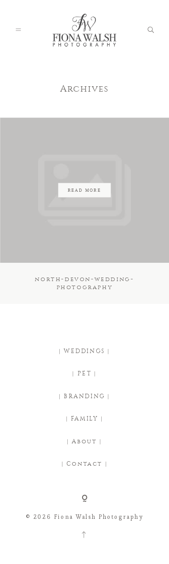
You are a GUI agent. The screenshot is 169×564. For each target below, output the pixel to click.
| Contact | (85, 464)
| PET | (84, 374)
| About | (84, 442)
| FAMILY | (84, 419)
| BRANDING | (84, 396)
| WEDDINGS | (84, 351)
